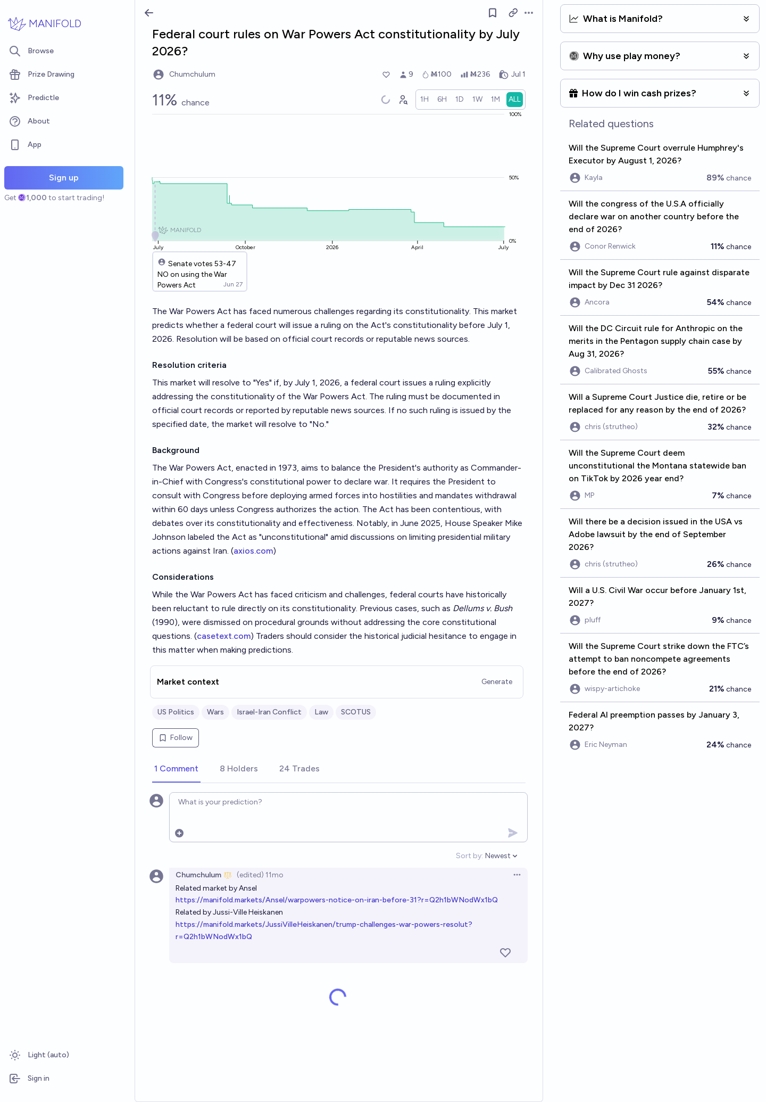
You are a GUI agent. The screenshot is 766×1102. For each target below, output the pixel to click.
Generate (496, 681)
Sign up (64, 177)
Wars (215, 712)
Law (321, 712)
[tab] (176, 769)
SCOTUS (356, 712)
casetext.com (224, 636)
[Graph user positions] (402, 99)
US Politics (175, 712)
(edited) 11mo (260, 874)
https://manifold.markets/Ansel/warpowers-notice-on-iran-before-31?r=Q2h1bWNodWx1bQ (337, 899)
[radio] (424, 99)
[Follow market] (492, 12)
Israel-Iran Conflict (269, 712)
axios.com (253, 551)
